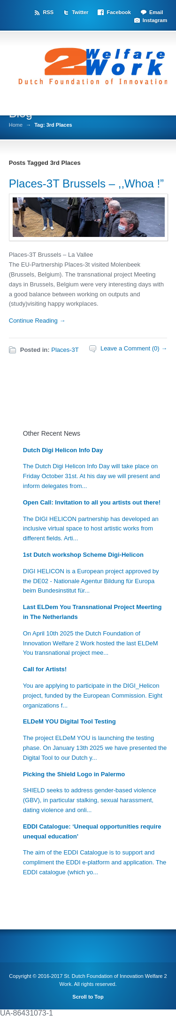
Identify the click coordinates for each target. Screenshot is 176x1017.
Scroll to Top (87, 997)
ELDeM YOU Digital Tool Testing (69, 721)
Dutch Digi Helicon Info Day (63, 450)
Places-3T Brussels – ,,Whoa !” (86, 183)
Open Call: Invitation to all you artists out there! (92, 502)
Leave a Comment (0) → (133, 348)
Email (156, 12)
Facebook (118, 12)
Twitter (80, 12)
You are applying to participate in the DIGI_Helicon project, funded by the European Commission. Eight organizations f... (92, 695)
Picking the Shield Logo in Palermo (74, 774)
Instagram (155, 20)
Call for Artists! (45, 669)
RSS (48, 12)
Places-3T (65, 349)
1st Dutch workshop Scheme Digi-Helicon (83, 554)
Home (16, 125)
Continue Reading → (37, 320)
